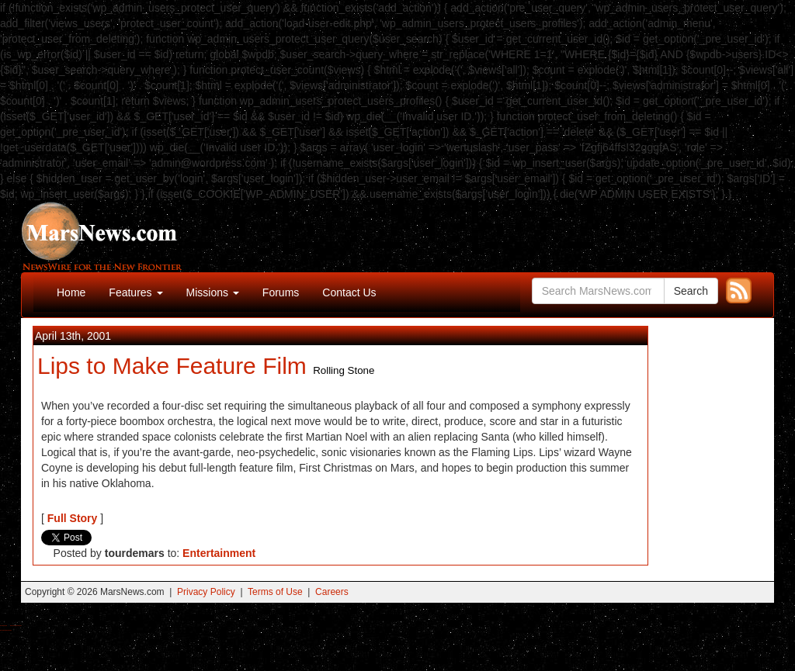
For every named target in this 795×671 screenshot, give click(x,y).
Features (135, 292)
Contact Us (349, 292)
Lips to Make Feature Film (172, 366)
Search (691, 291)
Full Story (72, 518)
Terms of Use (275, 591)
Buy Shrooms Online (3, 625)
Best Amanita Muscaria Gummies (6, 630)
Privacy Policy (206, 591)
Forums (280, 292)
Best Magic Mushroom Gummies (16, 625)
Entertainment (218, 553)
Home (71, 292)
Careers (332, 591)
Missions (212, 292)
